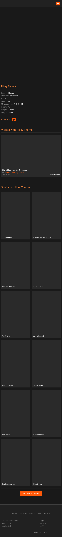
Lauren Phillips (8, 287)
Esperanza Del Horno (42, 237)
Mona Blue (10, 173)
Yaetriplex (6, 336)
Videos (14, 513)
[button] (58, 3)
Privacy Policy (7, 523)
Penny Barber (7, 385)
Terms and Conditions (10, 520)
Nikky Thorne (19, 173)
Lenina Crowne (8, 484)
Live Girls (47, 513)
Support (42, 520)
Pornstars (23, 513)
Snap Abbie (7, 237)
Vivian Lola (38, 287)
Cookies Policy (7, 526)
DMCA (42, 526)
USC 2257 (43, 523)
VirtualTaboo (55, 175)
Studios (32, 513)
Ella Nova (6, 435)
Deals (39, 513)
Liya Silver (37, 484)
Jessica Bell (38, 385)
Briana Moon (38, 435)
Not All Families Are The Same (14, 170)
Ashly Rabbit (38, 336)
